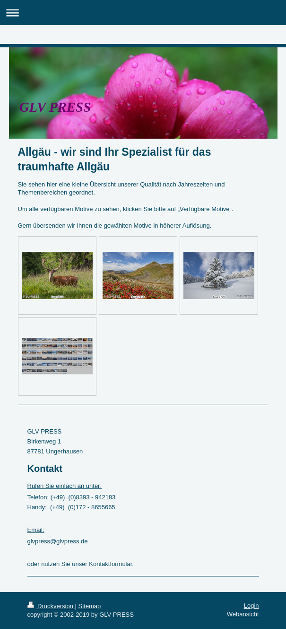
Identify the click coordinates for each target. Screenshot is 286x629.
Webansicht (243, 614)
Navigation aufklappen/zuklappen (143, 12)
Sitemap (89, 606)
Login (251, 605)
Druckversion (51, 606)
